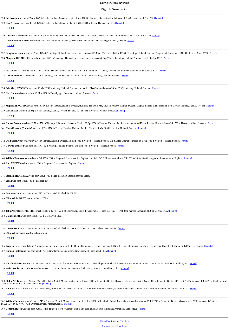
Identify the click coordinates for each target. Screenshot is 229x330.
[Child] (10, 28)
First (108, 321)
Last (127, 321)
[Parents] (158, 18)
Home (103, 321)
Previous (115, 321)
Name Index (121, 326)
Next (122, 321)
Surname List (108, 326)
